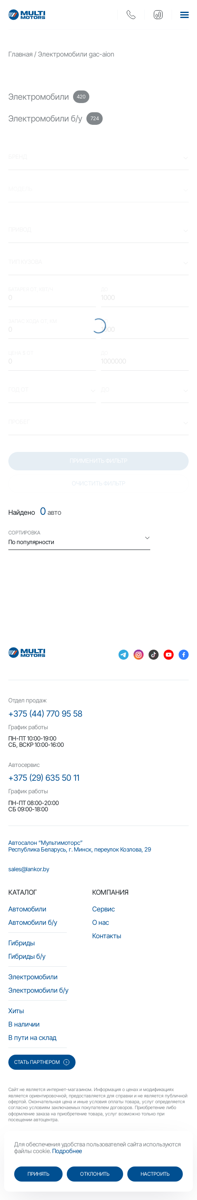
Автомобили (27, 909)
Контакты (106, 935)
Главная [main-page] (20, 54)
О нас (100, 922)
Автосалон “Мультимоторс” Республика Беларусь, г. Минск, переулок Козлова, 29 (79, 845)
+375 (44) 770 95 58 (45, 714)
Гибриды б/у (26, 956)
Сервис (103, 909)
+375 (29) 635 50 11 (43, 778)
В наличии (24, 1024)
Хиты (16, 1010)
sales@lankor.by (28, 869)
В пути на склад (32, 1037)
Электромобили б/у (38, 990)
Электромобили (33, 976)
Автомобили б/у (32, 922)
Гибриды (21, 942)
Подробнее (67, 1150)
